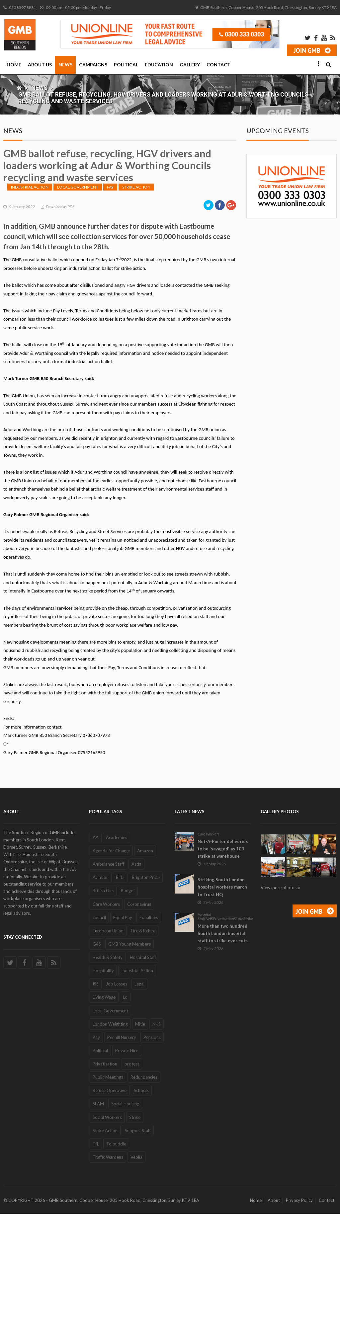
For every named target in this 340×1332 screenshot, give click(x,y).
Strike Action (136, 305)
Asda (136, 982)
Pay (110, 305)
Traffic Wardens (108, 1275)
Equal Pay (122, 1035)
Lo (125, 1115)
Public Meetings (108, 1195)
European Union (108, 1049)
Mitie (140, 1142)
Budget (128, 1008)
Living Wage (104, 1115)
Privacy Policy (299, 1318)
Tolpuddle (116, 1262)
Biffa (120, 995)
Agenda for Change (111, 969)
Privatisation (105, 1182)
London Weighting (110, 1142)
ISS (96, 1102)
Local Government (77, 305)
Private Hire (126, 1168)
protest (132, 1182)
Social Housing (125, 1221)
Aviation (101, 995)
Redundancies (143, 1195)
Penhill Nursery (121, 1155)
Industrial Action (29, 305)
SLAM (98, 1221)
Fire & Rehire (143, 1049)
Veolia (136, 1275)
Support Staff (138, 1248)
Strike (134, 1235)
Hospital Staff (143, 1075)
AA (96, 955)
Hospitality (103, 1088)
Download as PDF (60, 324)
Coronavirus (139, 1022)
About (274, 1318)
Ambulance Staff (108, 982)
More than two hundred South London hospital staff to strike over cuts (223, 1051)
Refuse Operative (110, 1208)
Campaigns (93, 64)
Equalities (148, 1035)
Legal (139, 1102)
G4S (97, 1062)
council (99, 1035)
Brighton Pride (146, 995)
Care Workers (106, 1022)
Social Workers (107, 1235)
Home (14, 64)
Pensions (152, 1155)
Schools (141, 1208)
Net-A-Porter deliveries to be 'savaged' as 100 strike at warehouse (223, 967)
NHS (156, 1142)
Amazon (145, 969)
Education (159, 64)
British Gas (103, 1008)
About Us (40, 64)
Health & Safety (108, 1075)
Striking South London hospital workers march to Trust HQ (222, 1005)
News (65, 64)
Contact (218, 64)
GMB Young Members (129, 1062)
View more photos (279, 1005)
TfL (96, 1262)
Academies (116, 955)
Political (126, 64)
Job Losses (116, 1102)
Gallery (190, 64)
